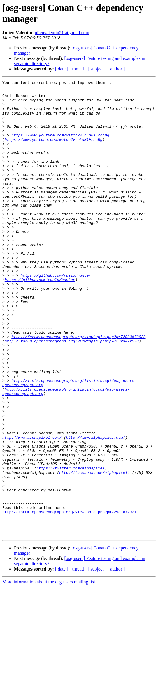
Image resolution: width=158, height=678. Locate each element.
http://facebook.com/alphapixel (93, 551)
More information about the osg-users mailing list (48, 672)
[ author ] (116, 68)
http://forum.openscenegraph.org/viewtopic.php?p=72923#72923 (78, 388)
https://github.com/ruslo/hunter (55, 314)
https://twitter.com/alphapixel (70, 546)
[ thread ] (78, 68)
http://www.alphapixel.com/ (32, 509)
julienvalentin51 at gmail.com (61, 32)
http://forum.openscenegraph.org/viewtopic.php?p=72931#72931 (69, 598)
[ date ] (61, 68)
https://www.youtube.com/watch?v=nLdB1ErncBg (60, 146)
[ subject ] (97, 68)
